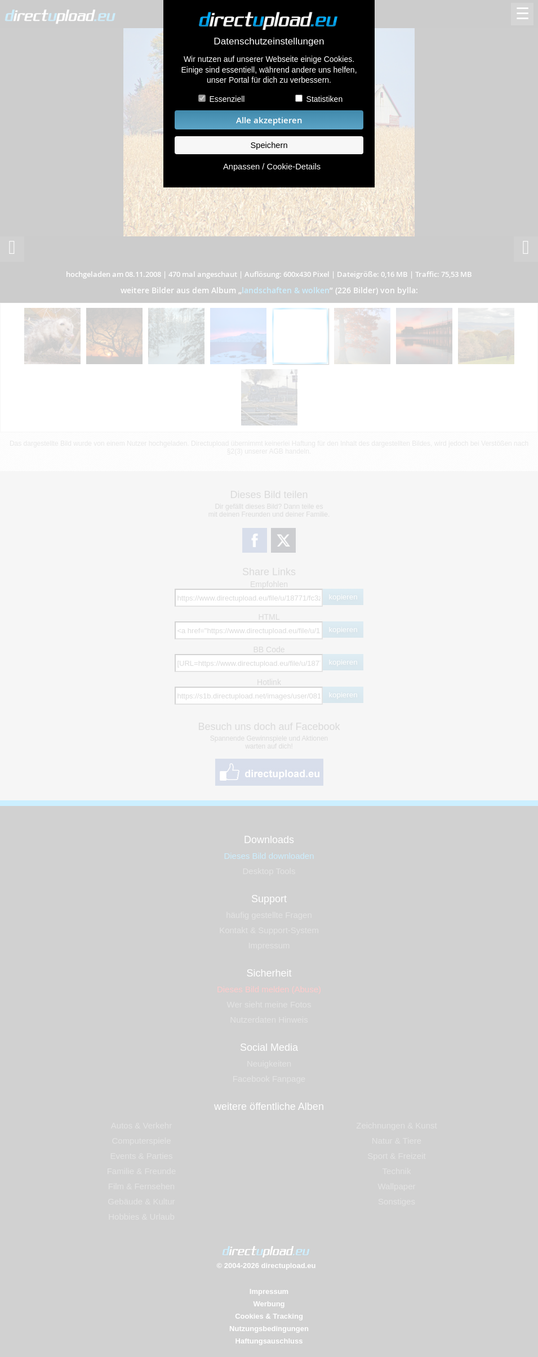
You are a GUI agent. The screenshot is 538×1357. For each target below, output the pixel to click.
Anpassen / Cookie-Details (272, 166)
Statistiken (324, 99)
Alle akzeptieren (269, 120)
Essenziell (226, 99)
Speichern (268, 145)
